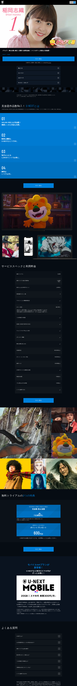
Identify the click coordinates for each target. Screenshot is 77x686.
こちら (49, 62)
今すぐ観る (38, 59)
